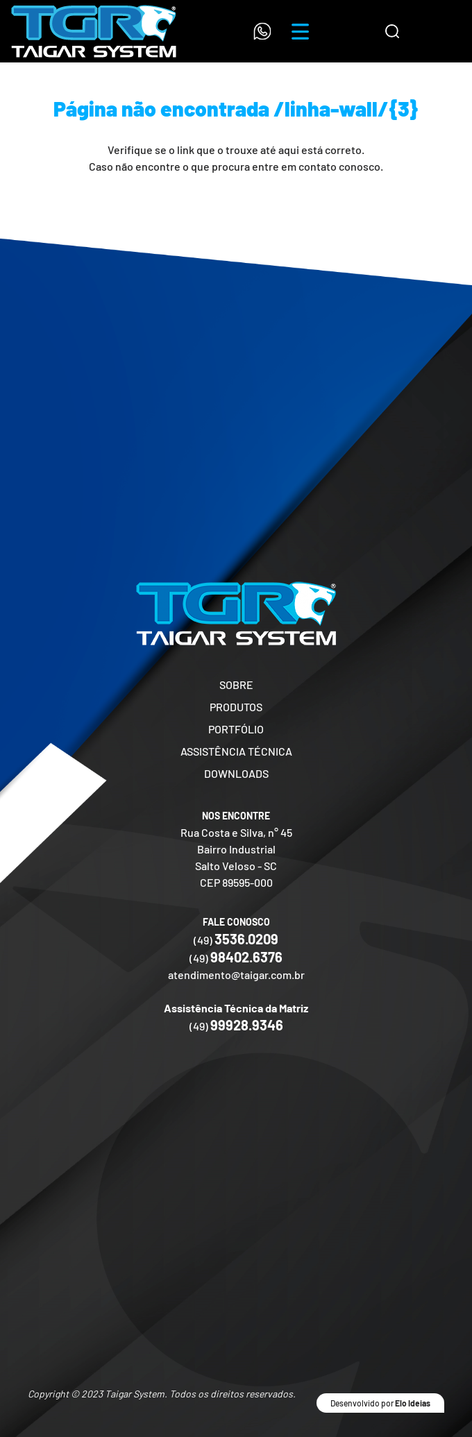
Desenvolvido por (380, 1403)
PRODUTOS (236, 706)
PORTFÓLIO (236, 728)
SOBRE (236, 684)
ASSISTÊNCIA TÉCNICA (236, 751)
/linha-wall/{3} (346, 108)
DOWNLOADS (236, 773)
